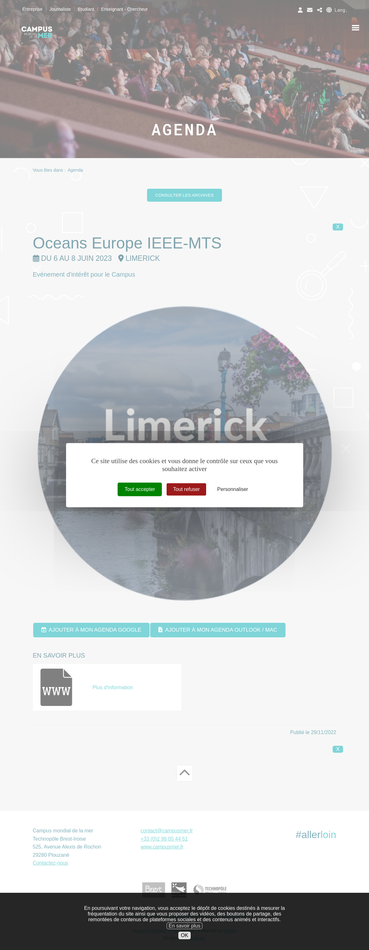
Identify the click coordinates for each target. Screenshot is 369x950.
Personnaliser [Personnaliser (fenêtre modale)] (232, 489)
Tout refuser (186, 489)
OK (184, 944)
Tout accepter (140, 489)
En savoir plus (184, 934)
